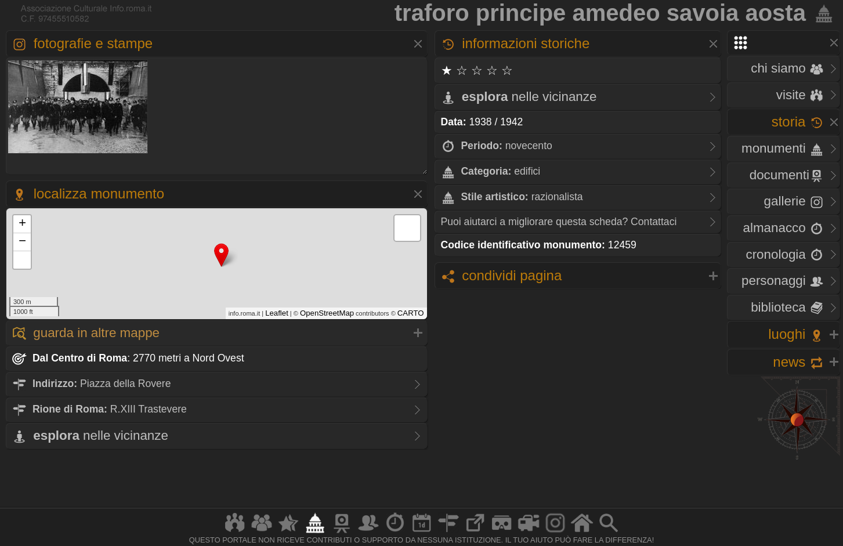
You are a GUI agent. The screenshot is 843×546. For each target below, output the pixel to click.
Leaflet (276, 313)
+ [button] (22, 224)
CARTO (410, 313)
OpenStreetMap (327, 313)
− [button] (22, 242)
